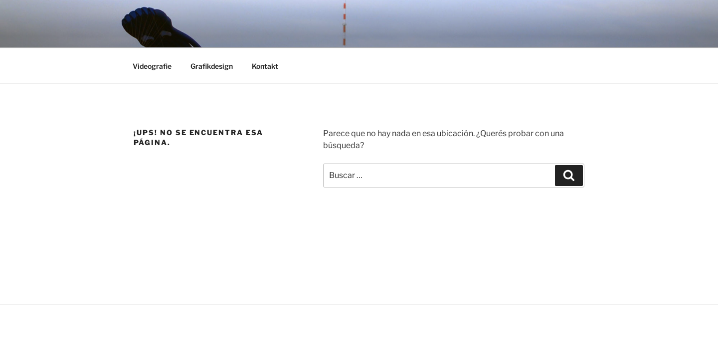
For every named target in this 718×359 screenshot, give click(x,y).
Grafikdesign (211, 66)
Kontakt (265, 66)
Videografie (152, 66)
